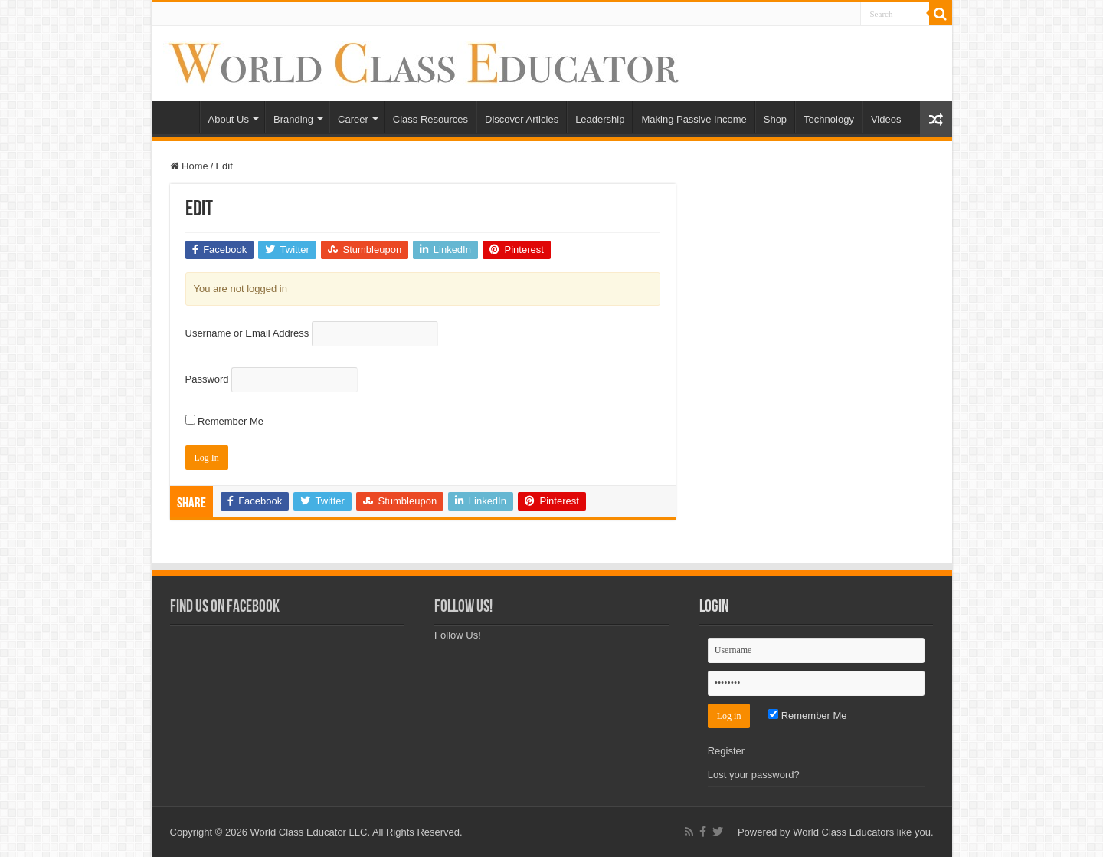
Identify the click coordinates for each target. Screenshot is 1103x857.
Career (353, 119)
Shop (775, 119)
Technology (829, 119)
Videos (886, 119)
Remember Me (224, 421)
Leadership (599, 119)
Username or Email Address (247, 333)
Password (207, 379)
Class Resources (430, 119)
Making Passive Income (693, 119)
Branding (293, 119)
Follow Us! (463, 607)
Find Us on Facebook (225, 607)
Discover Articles (521, 119)
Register (726, 751)
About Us (228, 119)
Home (179, 117)
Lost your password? (754, 774)
